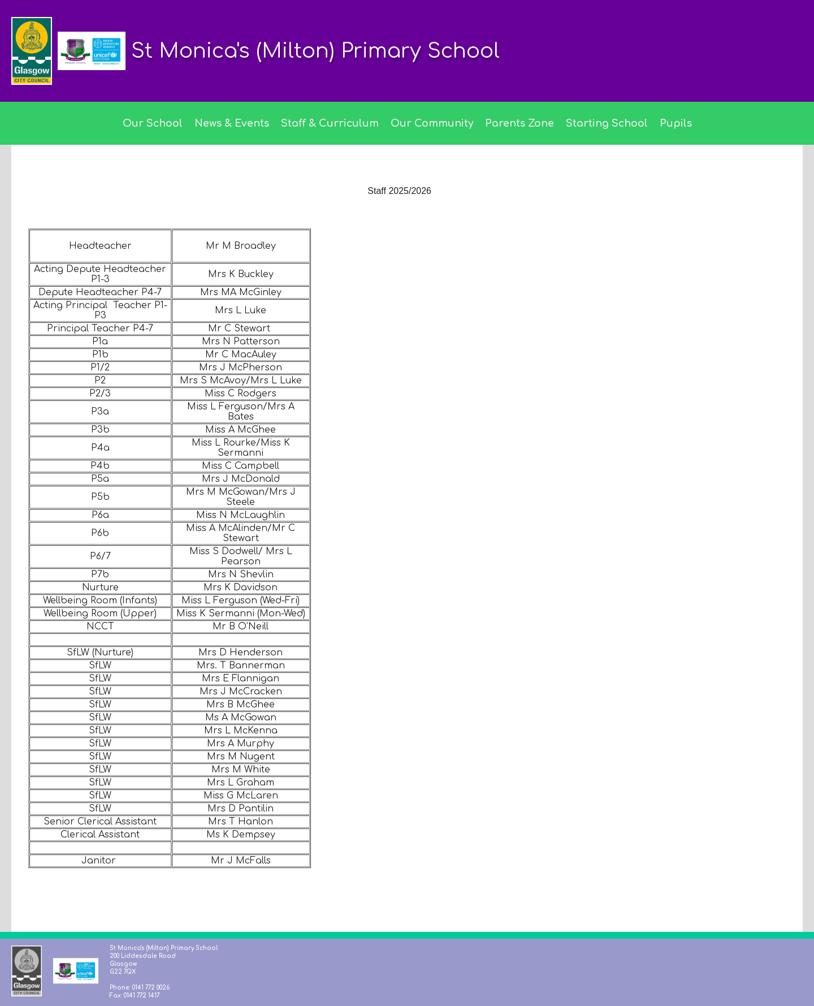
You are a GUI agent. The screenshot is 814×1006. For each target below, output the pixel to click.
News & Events (231, 123)
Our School (153, 123)
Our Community (432, 123)
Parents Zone (519, 123)
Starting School (607, 123)
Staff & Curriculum (330, 123)
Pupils (676, 123)
